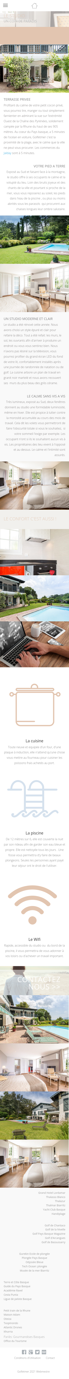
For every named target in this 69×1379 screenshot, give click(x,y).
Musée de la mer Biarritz (34, 1270)
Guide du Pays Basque (17, 1286)
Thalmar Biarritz (55, 1205)
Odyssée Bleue (34, 1262)
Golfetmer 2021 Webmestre (33, 1371)
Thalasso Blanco (55, 1197)
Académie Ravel (13, 1290)
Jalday (8, 153)
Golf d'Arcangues (55, 1238)
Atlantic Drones (13, 1327)
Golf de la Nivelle (55, 1229)
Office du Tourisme (15, 1341)
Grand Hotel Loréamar (51, 1192)
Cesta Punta (11, 1294)
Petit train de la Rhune (17, 1310)
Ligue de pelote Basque (18, 1299)
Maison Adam (12, 1314)
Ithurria (8, 1331)
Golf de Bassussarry (53, 1242)
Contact (50, 1358)
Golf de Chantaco (55, 1225)
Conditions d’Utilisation (27, 1358)
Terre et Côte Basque (16, 1282)
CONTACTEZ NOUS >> (39, 983)
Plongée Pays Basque (34, 1258)
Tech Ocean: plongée (34, 1266)
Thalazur (60, 1201)
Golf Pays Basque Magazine (49, 1233)
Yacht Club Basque (54, 1209)
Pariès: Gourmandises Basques (24, 1337)
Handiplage (58, 1213)
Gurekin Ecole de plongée (34, 1253)
